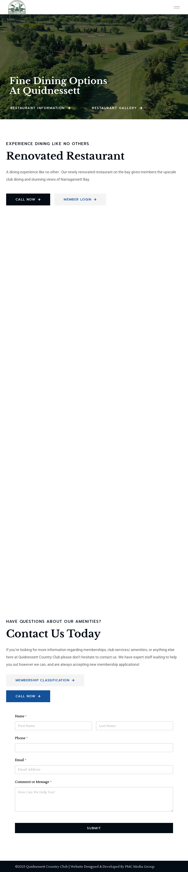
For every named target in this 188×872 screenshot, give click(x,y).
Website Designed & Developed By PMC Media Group (112, 867)
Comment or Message (33, 782)
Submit (94, 828)
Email (20, 760)
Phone (21, 738)
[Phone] (94, 747)
